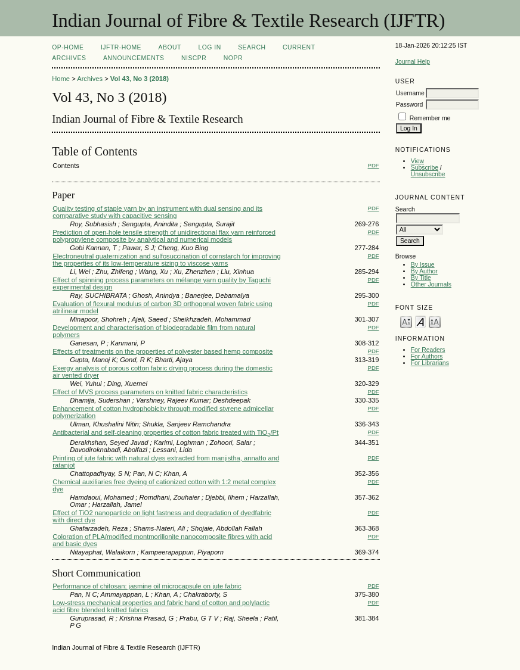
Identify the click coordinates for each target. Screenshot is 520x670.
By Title (421, 278)
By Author (424, 271)
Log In (209, 47)
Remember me (430, 118)
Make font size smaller (406, 321)
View (417, 161)
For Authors (427, 356)
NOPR (233, 58)
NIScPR (193, 58)
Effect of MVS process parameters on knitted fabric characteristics (149, 391)
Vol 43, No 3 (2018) (139, 78)
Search (251, 47)
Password (409, 104)
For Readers (428, 350)
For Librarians (430, 363)
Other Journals (431, 284)
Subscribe (424, 167)
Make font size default (420, 321)
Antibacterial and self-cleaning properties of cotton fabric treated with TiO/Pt (165, 432)
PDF (373, 165)
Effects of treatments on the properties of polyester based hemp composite (162, 351)
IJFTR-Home (121, 47)
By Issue (423, 264)
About (170, 47)
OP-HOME (67, 47)
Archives (69, 58)
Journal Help (412, 61)
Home (61, 78)
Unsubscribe (428, 174)
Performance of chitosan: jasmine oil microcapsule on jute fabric (147, 586)
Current (299, 47)
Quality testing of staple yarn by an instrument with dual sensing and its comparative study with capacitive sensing (157, 212)
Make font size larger (435, 321)
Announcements (134, 58)
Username (410, 93)
